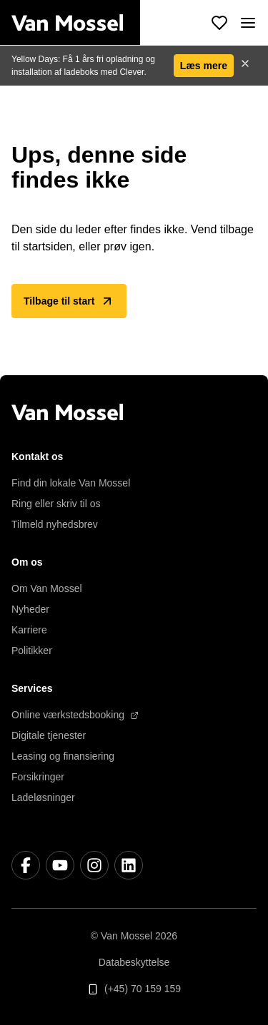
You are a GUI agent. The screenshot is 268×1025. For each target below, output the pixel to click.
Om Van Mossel (46, 588)
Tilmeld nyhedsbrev (54, 524)
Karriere (29, 630)
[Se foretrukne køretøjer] (219, 22)
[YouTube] (60, 865)
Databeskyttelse (134, 962)
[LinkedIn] (128, 865)
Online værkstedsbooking (75, 714)
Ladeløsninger (43, 797)
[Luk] (245, 65)
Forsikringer (37, 776)
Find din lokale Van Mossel (70, 483)
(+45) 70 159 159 (134, 989)
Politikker (31, 650)
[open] (248, 22)
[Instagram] (94, 865)
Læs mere (203, 65)
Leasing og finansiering (62, 756)
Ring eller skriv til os (55, 503)
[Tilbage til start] (75, 23)
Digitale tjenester (48, 735)
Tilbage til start (69, 301)
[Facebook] (25, 865)
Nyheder (30, 609)
